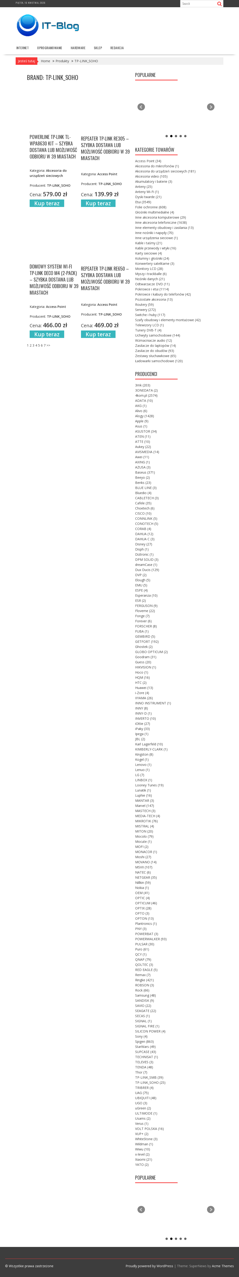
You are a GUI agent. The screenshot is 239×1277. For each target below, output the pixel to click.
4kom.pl (146, 395)
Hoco (141, 672)
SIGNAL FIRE (147, 1026)
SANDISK (144, 1000)
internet (22, 47)
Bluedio (143, 493)
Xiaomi (143, 1159)
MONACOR (146, 852)
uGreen (143, 1108)
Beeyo (142, 477)
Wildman (144, 1144)
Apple (141, 421)
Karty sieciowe (148, 253)
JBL (140, 739)
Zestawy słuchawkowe (155, 356)
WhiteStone (146, 1139)
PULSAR (144, 944)
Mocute (143, 841)
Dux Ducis (147, 570)
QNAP (143, 959)
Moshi (143, 857)
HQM (142, 677)
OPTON (144, 918)
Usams (143, 1118)
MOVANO (146, 862)
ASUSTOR (146, 431)
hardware (78, 47)
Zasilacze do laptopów (155, 345)
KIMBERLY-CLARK (151, 749)
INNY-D (143, 713)
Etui (143, 202)
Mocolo (144, 836)
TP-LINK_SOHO (150, 1082)
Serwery (145, 309)
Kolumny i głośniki (152, 258)
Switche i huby (150, 315)
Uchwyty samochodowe (157, 335)
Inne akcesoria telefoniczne (161, 222)
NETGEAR (146, 877)
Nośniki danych (150, 279)
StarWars (145, 1046)
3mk (142, 385)
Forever (143, 621)
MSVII (143, 867)
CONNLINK (146, 518)
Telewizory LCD (149, 325)
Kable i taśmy (148, 243)
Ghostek (144, 646)
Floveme (145, 611)
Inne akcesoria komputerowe (160, 217)
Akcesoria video (151, 176)
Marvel (144, 805)
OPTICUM (146, 903)
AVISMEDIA (147, 452)
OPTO (142, 913)
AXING (142, 462)
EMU (141, 585)
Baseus (145, 472)
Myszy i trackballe (151, 274)
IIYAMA (144, 698)
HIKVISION (145, 667)
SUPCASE (145, 1052)
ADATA (144, 400)
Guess (143, 662)
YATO (142, 1164)
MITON (144, 831)
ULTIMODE (146, 1113)
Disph (142, 549)
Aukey (143, 446)
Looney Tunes (149, 785)
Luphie (143, 795)
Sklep (98, 47)
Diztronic (144, 554)
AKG (141, 405)
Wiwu (142, 1149)
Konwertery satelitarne (154, 263)
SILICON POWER (150, 1031)
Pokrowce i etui (152, 289)
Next (210, 107)
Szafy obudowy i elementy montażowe (168, 320)
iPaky (142, 728)
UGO (141, 1103)
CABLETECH (147, 498)
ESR (140, 600)
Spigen (144, 1041)
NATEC (143, 872)
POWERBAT (146, 934)
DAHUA (144, 534)
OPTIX (143, 908)
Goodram (145, 657)
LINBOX (143, 780)
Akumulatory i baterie (153, 181)
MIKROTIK (146, 821)
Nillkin (143, 882)
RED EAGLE (146, 969)
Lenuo (142, 770)
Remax (143, 975)
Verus (141, 1123)
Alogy (144, 416)
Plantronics (146, 923)
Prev (141, 107)
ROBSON (144, 985)
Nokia (142, 887)
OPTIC (142, 898)
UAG (142, 1093)
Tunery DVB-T (148, 330)
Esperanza (146, 595)
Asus (141, 426)
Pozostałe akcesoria (154, 299)
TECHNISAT (146, 1057)
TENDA (144, 1067)
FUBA (142, 631)
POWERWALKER (151, 939)
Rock (142, 990)
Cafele (143, 503)
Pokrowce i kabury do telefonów (163, 294)
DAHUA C (145, 539)
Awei (142, 457)
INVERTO (145, 718)
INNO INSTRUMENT (153, 703)
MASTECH (145, 811)
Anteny (143, 186)
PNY (141, 928)
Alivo (141, 411)
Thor (141, 1072)
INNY (141, 708)
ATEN (143, 436)
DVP (141, 575)
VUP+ (141, 1134)
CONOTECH (146, 523)
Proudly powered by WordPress (149, 1266)
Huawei (144, 687)
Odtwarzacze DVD (152, 284)
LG (139, 775)
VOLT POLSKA (149, 1128)
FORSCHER (146, 626)
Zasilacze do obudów (154, 350)
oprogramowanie (49, 47)
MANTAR (144, 800)
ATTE (142, 441)
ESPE (141, 590)
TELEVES (144, 1062)
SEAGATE (145, 1011)
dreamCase (146, 564)
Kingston (144, 754)
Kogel (142, 759)
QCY (141, 954)
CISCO (143, 513)
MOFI (141, 846)
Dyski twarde (148, 197)
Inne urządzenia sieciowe (156, 238)
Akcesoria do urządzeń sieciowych (165, 171)
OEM (142, 893)
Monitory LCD (149, 268)
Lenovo (143, 764)
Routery (144, 304)
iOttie (142, 723)
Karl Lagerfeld (149, 744)
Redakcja (117, 47)
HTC (141, 682)
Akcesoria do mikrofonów (157, 166)
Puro (142, 949)
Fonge (142, 616)
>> (48, 345)
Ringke (144, 980)
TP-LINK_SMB (149, 1077)
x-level (142, 1154)
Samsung (145, 995)
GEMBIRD (145, 636)
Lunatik (143, 790)
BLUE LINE (146, 487)
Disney (143, 544)
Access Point (148, 161)
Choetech (145, 508)
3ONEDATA (146, 390)
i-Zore (142, 693)
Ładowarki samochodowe (159, 361)
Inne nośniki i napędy (154, 233)
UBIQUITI (145, 1098)
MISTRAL (144, 826)
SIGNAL (143, 1021)
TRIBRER (144, 1087)
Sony (141, 1036)
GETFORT (147, 641)
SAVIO (143, 1005)
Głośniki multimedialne (154, 212)
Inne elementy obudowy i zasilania (164, 227)
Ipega (141, 734)
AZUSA (143, 467)
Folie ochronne (150, 207)
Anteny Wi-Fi (147, 191)
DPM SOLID (146, 559)
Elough (142, 580)
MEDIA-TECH (147, 816)
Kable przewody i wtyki (155, 248)
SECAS (142, 1016)
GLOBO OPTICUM (151, 652)
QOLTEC (144, 964)
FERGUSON (146, 605)
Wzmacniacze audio (153, 340)
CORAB (143, 529)
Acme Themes (223, 1266)
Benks (143, 482)
